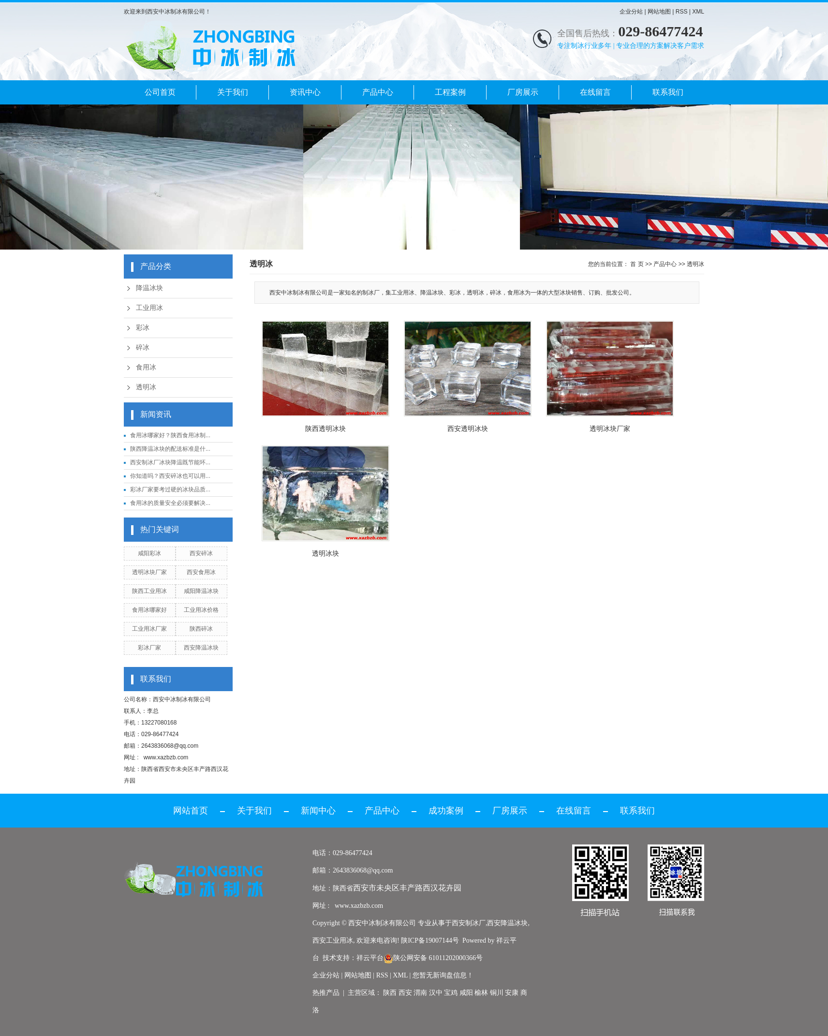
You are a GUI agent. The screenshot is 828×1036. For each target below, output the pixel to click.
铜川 (496, 992)
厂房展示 (522, 92)
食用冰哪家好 (149, 610)
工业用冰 (149, 307)
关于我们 (232, 92)
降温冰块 (149, 288)
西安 (405, 992)
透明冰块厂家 (149, 572)
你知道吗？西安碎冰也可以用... (170, 476)
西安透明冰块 (467, 428)
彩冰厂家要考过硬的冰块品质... (170, 489)
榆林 (481, 992)
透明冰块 (325, 553)
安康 (511, 992)
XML (698, 11)
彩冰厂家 (149, 647)
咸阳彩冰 (149, 553)
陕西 (390, 992)
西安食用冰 (201, 572)
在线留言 (595, 92)
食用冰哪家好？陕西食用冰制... (170, 435)
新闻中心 (318, 810)
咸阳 (466, 992)
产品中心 (377, 92)
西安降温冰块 (201, 647)
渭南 (420, 992)
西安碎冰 (201, 553)
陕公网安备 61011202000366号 (433, 958)
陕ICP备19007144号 (430, 940)
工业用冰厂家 (149, 628)
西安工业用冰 (332, 940)
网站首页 (190, 810)
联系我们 (667, 92)
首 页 (636, 264)
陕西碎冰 (201, 628)
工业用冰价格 (201, 610)
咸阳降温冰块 (201, 591)
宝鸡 (451, 992)
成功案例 (446, 810)
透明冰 (146, 387)
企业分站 (631, 11)
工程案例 (450, 92)
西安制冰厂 (469, 923)
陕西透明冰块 (325, 428)
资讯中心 (305, 92)
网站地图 (659, 11)
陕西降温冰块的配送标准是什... (170, 448)
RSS (682, 11)
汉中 (436, 992)
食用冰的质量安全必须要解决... (170, 503)
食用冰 (146, 367)
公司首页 (160, 92)
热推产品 (326, 992)
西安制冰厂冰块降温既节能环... (170, 462)
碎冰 (142, 347)
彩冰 (142, 327)
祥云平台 (370, 958)
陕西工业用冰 (149, 591)
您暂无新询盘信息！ (443, 975)
